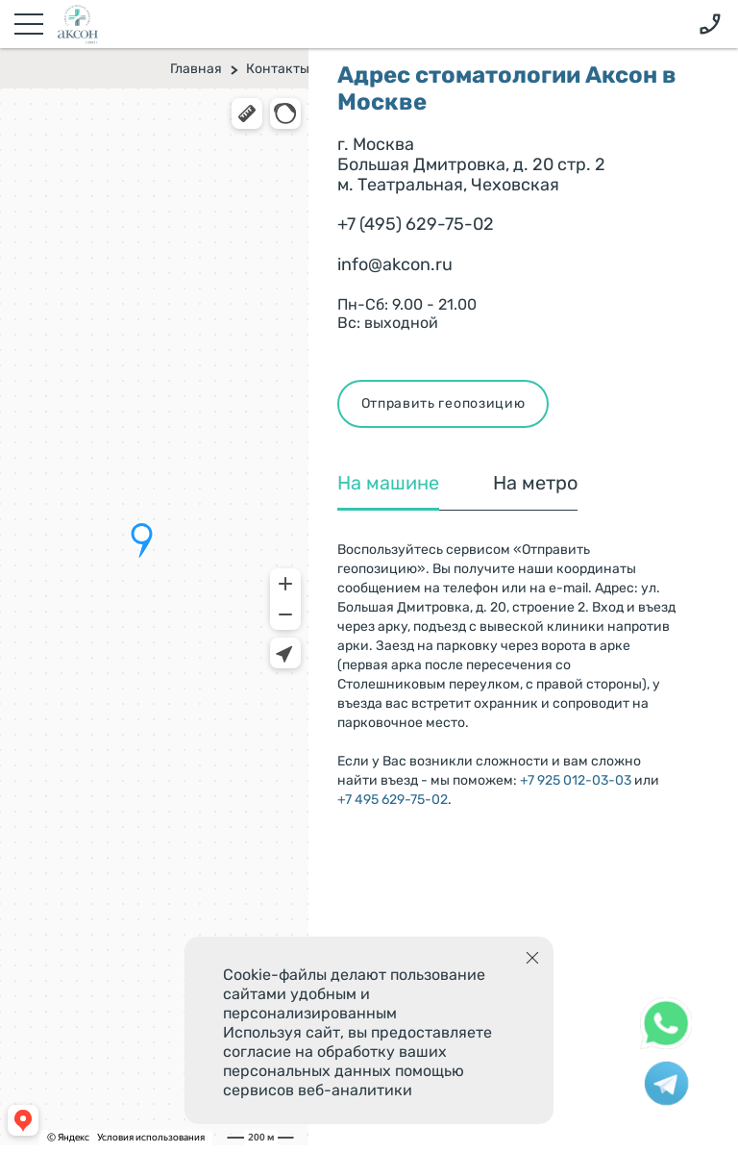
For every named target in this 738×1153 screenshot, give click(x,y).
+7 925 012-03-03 (575, 780)
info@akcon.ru (395, 265)
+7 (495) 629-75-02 (415, 224)
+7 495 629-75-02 (392, 799)
